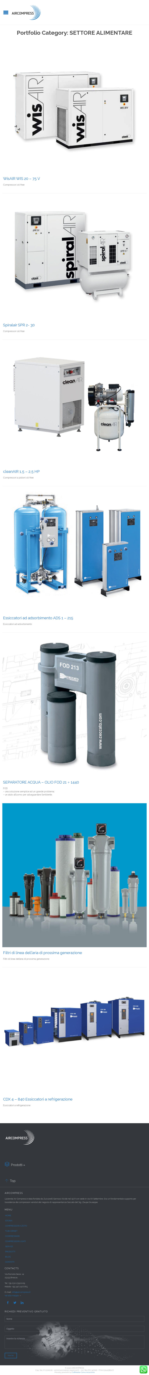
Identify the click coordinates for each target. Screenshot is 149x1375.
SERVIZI (9, 1246)
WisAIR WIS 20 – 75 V (21, 178)
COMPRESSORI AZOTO (16, 1226)
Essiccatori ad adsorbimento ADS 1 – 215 (38, 618)
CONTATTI (9, 1262)
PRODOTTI (10, 1251)
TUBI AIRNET (11, 1231)
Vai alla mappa (12, 1295)
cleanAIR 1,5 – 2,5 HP (21, 471)
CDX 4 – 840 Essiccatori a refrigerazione (37, 1099)
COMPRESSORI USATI (15, 1241)
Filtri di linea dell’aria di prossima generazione (42, 952)
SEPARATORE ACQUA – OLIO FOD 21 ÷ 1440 (41, 782)
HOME (8, 1215)
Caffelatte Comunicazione (83, 1372)
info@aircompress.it (21, 1292)
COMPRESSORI (12, 1236)
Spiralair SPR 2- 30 (19, 325)
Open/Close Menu (6, 12)
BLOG (8, 1257)
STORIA (8, 1220)
